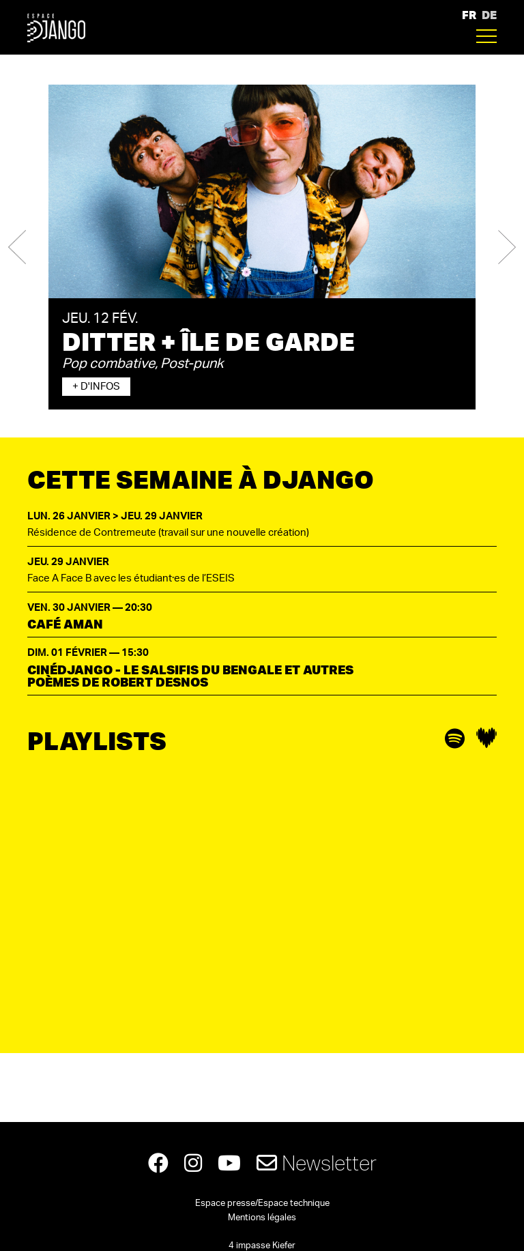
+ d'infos (96, 387)
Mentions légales (262, 1217)
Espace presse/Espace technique (262, 1203)
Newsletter (317, 1163)
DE (489, 15)
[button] (17, 247)
